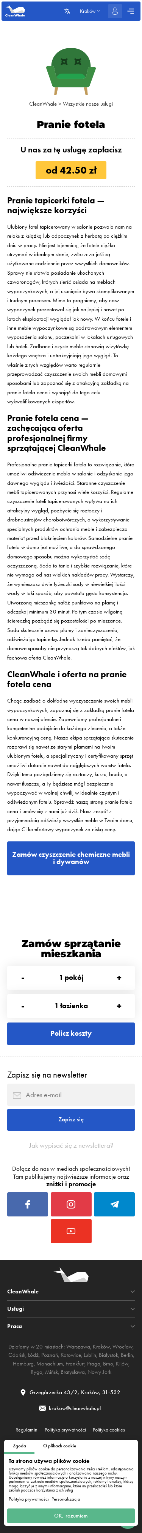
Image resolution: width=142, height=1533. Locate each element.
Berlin (127, 1355)
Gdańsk (16, 1355)
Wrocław (122, 1346)
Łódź (33, 1355)
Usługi (15, 1309)
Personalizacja (65, 1498)
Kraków (101, 1346)
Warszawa (78, 1346)
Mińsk (51, 1371)
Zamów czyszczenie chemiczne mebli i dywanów (71, 858)
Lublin (90, 1355)
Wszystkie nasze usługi (88, 103)
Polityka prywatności (29, 1498)
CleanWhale (43, 103)
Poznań (49, 1355)
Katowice (71, 1355)
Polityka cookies (109, 1430)
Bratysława (73, 1371)
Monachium (49, 1363)
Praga (93, 1363)
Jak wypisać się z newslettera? (71, 1145)
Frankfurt (75, 1363)
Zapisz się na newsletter (47, 1075)
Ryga (36, 1371)
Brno (108, 1363)
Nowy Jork (99, 1371)
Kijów (122, 1363)
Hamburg (23, 1363)
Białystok (108, 1355)
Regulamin (26, 1430)
